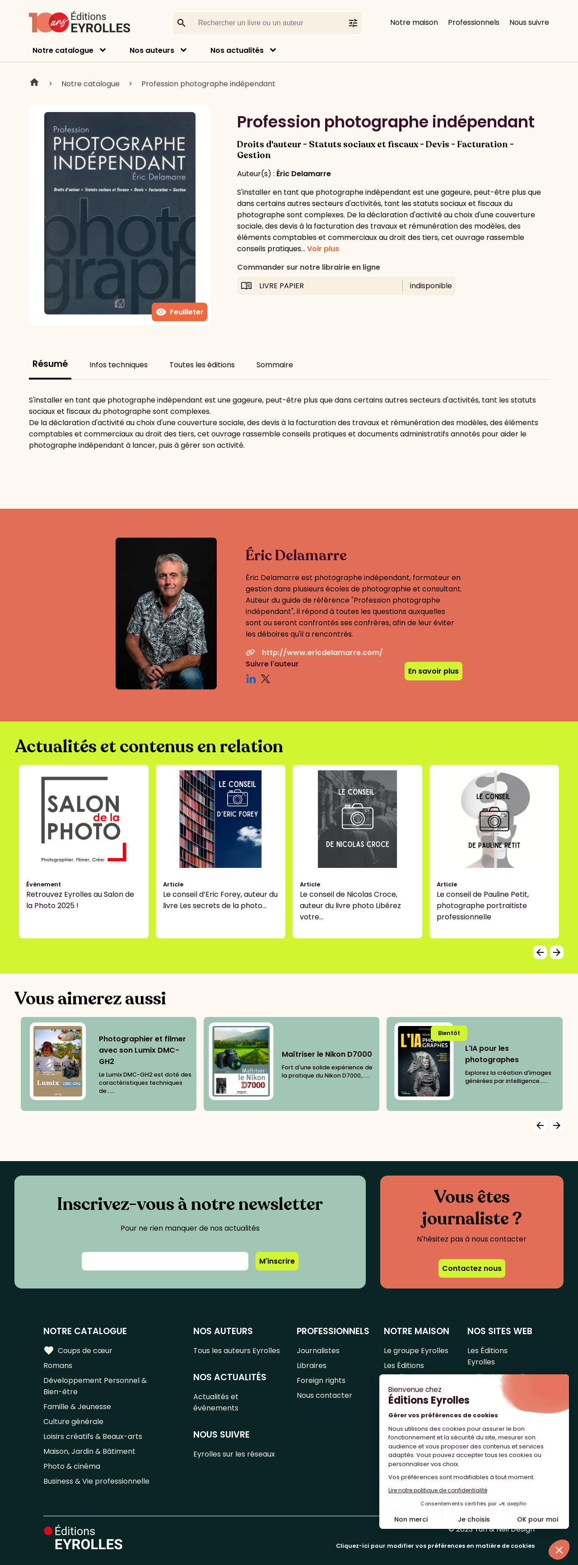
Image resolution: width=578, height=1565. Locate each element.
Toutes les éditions (202, 365)
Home (34, 83)
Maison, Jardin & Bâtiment (89, 1451)
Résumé (50, 364)
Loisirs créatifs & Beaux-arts (92, 1436)
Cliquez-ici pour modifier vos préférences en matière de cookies (435, 1546)
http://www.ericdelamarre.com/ (314, 652)
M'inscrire (277, 1261)
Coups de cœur (77, 1350)
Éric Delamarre (303, 174)
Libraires (311, 1365)
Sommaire (274, 365)
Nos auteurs (152, 50)
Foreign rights (321, 1380)
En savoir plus (433, 671)
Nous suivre (529, 22)
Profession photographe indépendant (208, 84)
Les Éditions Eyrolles (404, 1371)
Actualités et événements (215, 1402)
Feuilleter (179, 312)
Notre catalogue (63, 50)
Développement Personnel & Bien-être (95, 1386)
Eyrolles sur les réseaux (234, 1454)
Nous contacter (324, 1395)
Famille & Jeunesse (77, 1406)
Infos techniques (118, 365)
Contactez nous (472, 1268)
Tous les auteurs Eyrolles (236, 1350)
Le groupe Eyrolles (416, 1350)
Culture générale (73, 1421)
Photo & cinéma (71, 1466)
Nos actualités (237, 50)
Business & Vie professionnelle (96, 1481)
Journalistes (318, 1350)
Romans (57, 1365)
